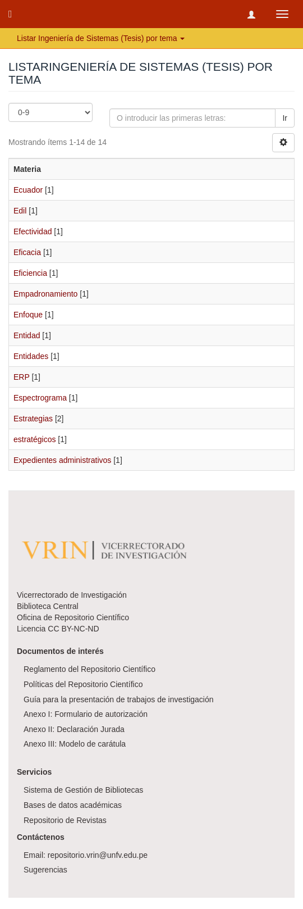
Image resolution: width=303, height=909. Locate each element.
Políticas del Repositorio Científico (83, 684)
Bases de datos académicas (73, 805)
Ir (284, 117)
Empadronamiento (45, 293)
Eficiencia (30, 273)
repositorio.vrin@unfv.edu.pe (98, 855)
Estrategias (33, 418)
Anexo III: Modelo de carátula (75, 743)
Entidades (30, 356)
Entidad (26, 335)
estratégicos (34, 439)
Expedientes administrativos (62, 460)
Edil (19, 210)
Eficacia (27, 252)
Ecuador (28, 189)
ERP (21, 376)
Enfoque (28, 314)
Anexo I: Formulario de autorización (86, 714)
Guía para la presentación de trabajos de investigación (119, 699)
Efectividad (32, 231)
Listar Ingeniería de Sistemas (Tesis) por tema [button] (101, 38)
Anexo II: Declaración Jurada (74, 729)
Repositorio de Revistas (65, 820)
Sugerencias (45, 869)
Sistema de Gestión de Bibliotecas (83, 789)
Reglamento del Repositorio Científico (89, 669)
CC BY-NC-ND (73, 628)
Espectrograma (40, 397)
